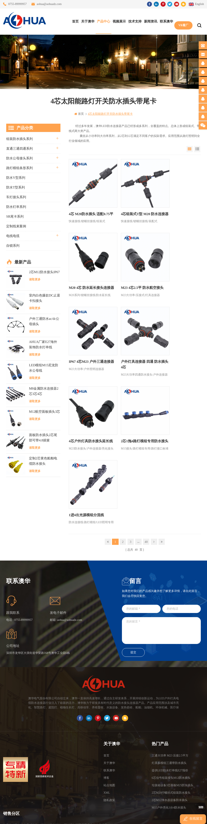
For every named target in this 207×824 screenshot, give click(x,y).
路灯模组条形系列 (19, 168)
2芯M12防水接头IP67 (44, 272)
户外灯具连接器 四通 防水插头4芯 (177, 280)
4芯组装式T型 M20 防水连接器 (132, 208)
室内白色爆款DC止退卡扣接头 (44, 297)
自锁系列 (12, 245)
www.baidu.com (112, 817)
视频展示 (118, 21)
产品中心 (102, 21)
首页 (74, 21)
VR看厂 (182, 20)
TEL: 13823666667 (15, 791)
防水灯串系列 (16, 207)
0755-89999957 (17, 4)
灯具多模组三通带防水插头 (169, 688)
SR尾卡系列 (15, 216)
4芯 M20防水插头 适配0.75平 (88, 208)
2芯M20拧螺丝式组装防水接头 (171, 718)
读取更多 (35, 279)
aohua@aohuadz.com (49, 4)
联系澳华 (165, 21)
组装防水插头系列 (19, 139)
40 (146, 380)
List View (197, 149)
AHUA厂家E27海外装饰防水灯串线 (43, 344)
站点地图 (109, 710)
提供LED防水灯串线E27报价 (170, 695)
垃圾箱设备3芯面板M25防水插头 (172, 710)
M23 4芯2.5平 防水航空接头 (89, 277)
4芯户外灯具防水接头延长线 (88, 351)
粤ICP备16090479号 (138, 811)
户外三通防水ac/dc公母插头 (44, 321)
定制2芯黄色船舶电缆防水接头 (43, 460)
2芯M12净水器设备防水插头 (170, 725)
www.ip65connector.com (139, 817)
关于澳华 (86, 21)
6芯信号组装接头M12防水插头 (171, 703)
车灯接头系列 (16, 197)
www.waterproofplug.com (85, 817)
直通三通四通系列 (19, 148)
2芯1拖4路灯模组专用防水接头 (132, 351)
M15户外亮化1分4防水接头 (169, 732)
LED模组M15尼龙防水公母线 (43, 367)
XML (107, 718)
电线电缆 (12, 236)
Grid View (190, 149)
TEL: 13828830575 (53, 791)
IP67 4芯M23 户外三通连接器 (133, 280)
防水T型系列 (15, 187)
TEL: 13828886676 (91, 791)
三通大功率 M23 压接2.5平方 (170, 680)
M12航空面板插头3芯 (44, 411)
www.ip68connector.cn (169, 817)
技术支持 (134, 21)
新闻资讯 (149, 21)
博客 (106, 703)
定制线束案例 (16, 226)
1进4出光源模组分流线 (174, 349)
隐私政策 (109, 725)
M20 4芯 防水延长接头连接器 (177, 208)
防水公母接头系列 (19, 158)
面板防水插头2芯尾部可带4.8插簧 (43, 437)
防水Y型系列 (15, 177)
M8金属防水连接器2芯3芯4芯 (43, 391)
